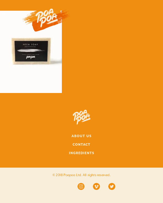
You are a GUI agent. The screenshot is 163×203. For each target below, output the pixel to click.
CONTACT (81, 144)
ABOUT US (81, 136)
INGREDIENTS (81, 153)
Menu (143, 12)
